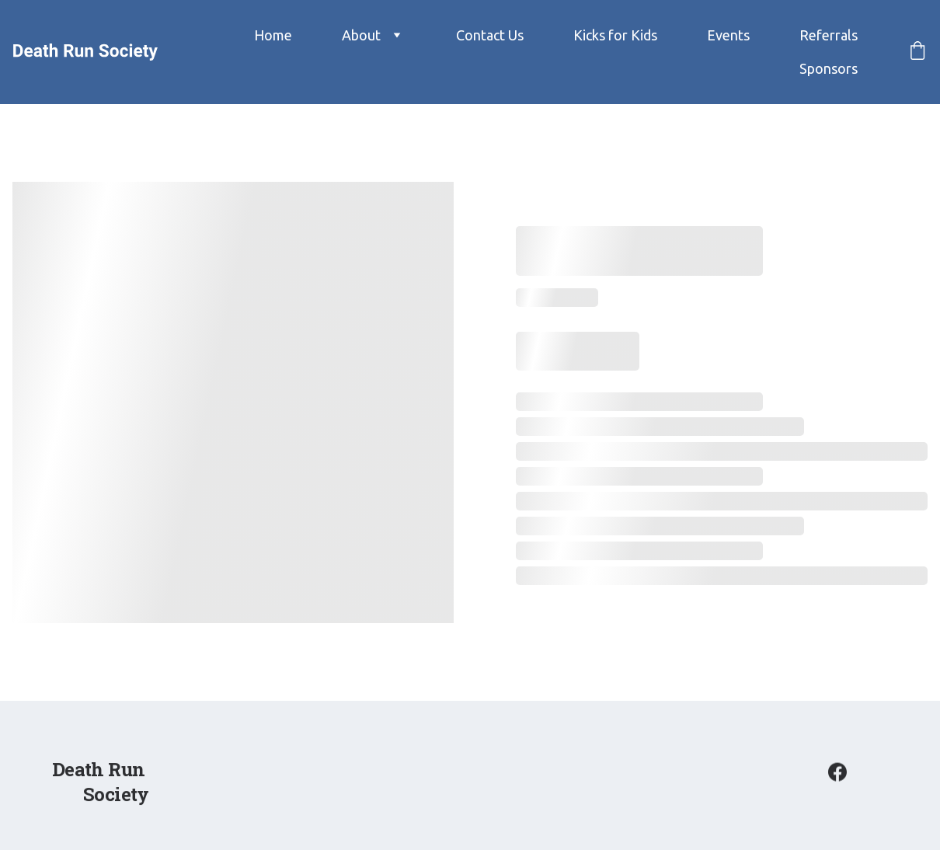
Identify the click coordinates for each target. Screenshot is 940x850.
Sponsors (828, 68)
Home (273, 35)
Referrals (828, 35)
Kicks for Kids (615, 35)
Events (728, 35)
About (361, 35)
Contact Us (490, 35)
